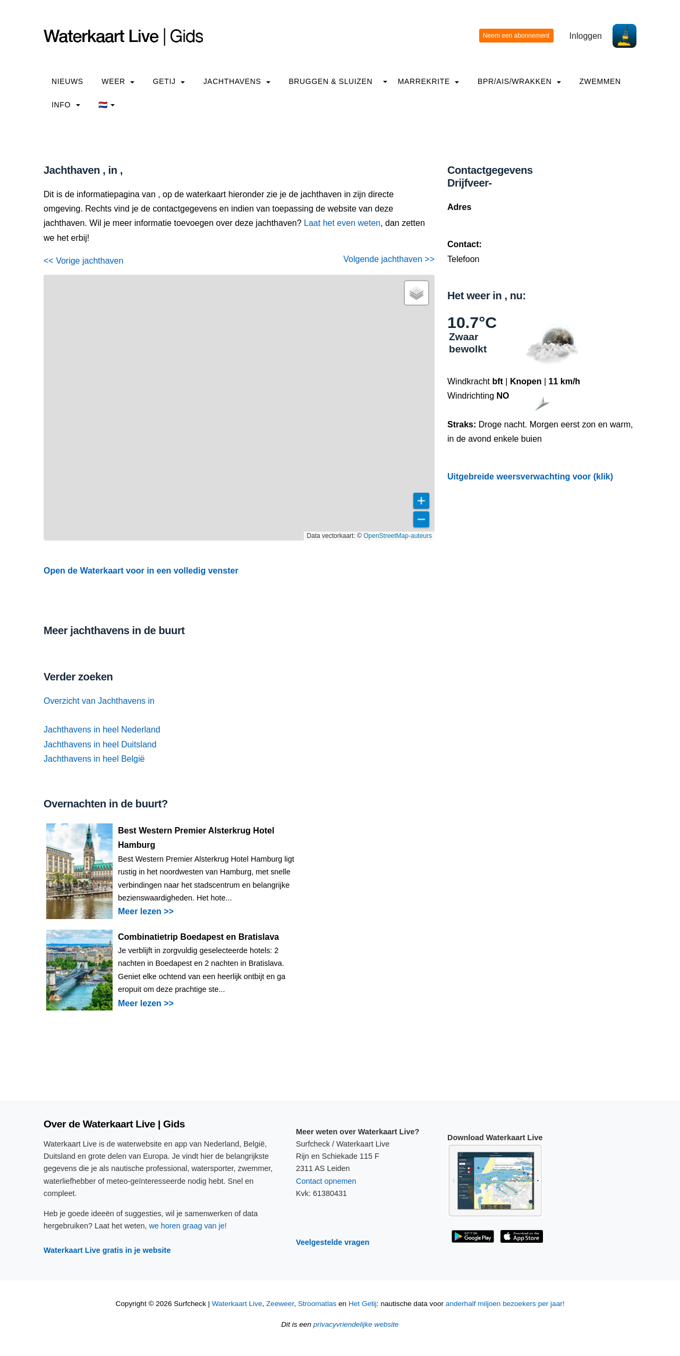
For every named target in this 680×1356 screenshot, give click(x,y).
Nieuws (67, 81)
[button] (416, 293)
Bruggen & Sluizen (330, 81)
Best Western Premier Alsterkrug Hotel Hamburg (196, 837)
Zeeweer (280, 1304)
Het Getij (362, 1304)
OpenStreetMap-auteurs (397, 536)
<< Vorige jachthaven (83, 260)
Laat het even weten (342, 223)
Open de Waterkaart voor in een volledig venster (141, 570)
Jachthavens (236, 81)
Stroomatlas (317, 1304)
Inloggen (586, 35)
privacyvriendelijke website (356, 1324)
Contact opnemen (326, 1181)
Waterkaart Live (237, 1304)
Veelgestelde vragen (332, 1242)
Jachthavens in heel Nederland (102, 729)
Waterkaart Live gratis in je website (107, 1250)
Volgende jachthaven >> (389, 259)
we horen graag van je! (187, 1226)
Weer (117, 81)
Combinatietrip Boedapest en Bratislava (198, 936)
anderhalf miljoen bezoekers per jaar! (505, 1304)
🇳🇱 (106, 104)
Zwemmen (599, 81)
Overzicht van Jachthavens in (99, 700)
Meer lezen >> (146, 911)
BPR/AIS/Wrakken (519, 81)
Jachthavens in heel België (94, 758)
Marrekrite (429, 81)
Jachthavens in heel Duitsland (100, 744)
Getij (169, 81)
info (66, 104)
